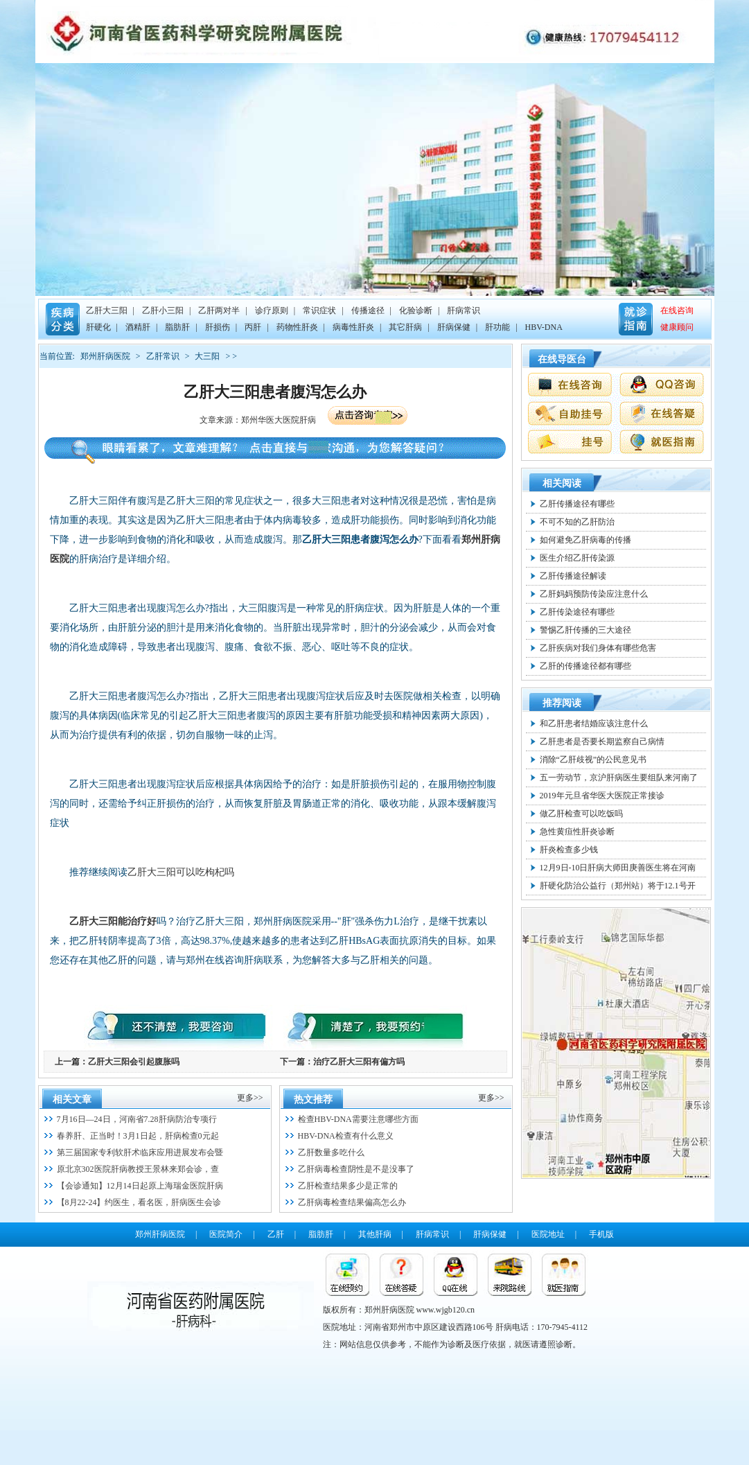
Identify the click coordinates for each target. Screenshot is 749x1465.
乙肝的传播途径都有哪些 (585, 666)
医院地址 (548, 1234)
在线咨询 (677, 310)
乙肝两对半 (219, 310)
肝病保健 (453, 327)
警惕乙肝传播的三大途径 (585, 630)
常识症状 (319, 310)
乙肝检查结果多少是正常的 (348, 1186)
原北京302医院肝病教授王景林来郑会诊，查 (138, 1169)
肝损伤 (217, 327)
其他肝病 (374, 1234)
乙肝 (275, 1234)
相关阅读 (562, 483)
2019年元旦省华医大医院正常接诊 (602, 795)
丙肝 (253, 327)
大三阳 (207, 356)
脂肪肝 (177, 327)
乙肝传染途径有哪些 (577, 612)
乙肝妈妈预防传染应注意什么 (594, 594)
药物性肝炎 (297, 327)
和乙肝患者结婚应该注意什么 (594, 723)
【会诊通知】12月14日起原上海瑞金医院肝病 (140, 1186)
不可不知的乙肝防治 (577, 522)
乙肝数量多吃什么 (331, 1152)
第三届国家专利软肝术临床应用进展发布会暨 (140, 1152)
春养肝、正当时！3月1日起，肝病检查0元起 (138, 1136)
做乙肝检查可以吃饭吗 (581, 813)
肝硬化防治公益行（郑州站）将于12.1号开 (618, 886)
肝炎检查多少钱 (569, 849)
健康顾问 (677, 327)
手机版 (601, 1234)
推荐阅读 (562, 703)
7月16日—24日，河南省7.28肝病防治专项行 (137, 1119)
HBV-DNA (544, 327)
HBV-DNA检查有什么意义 (346, 1136)
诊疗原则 (271, 310)
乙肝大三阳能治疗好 (113, 921)
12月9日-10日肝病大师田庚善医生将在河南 (618, 867)
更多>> (250, 1098)
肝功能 (497, 327)
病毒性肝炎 (353, 327)
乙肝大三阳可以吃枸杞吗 (180, 872)
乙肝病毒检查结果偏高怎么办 (352, 1202)
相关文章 (72, 1099)
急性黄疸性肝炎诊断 (577, 831)
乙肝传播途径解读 (573, 576)
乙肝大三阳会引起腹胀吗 (133, 1062)
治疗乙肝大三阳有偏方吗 (359, 1062)
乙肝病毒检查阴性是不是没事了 (356, 1169)
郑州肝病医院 (105, 356)
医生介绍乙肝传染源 (577, 558)
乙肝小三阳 (163, 310)
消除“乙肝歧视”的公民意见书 (593, 759)
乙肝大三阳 (106, 310)
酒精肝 (137, 327)
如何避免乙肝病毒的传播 (585, 540)
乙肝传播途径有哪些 (577, 504)
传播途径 (368, 310)
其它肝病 (405, 327)
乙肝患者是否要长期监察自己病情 (602, 741)
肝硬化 (98, 327)
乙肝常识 (162, 356)
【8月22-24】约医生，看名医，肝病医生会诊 (139, 1202)
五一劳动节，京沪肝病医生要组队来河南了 (619, 777)
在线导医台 (562, 359)
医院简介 (226, 1234)
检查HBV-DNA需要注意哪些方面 (358, 1119)
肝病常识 (463, 310)
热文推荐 (313, 1099)
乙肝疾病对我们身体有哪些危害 (598, 648)
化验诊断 (415, 310)
